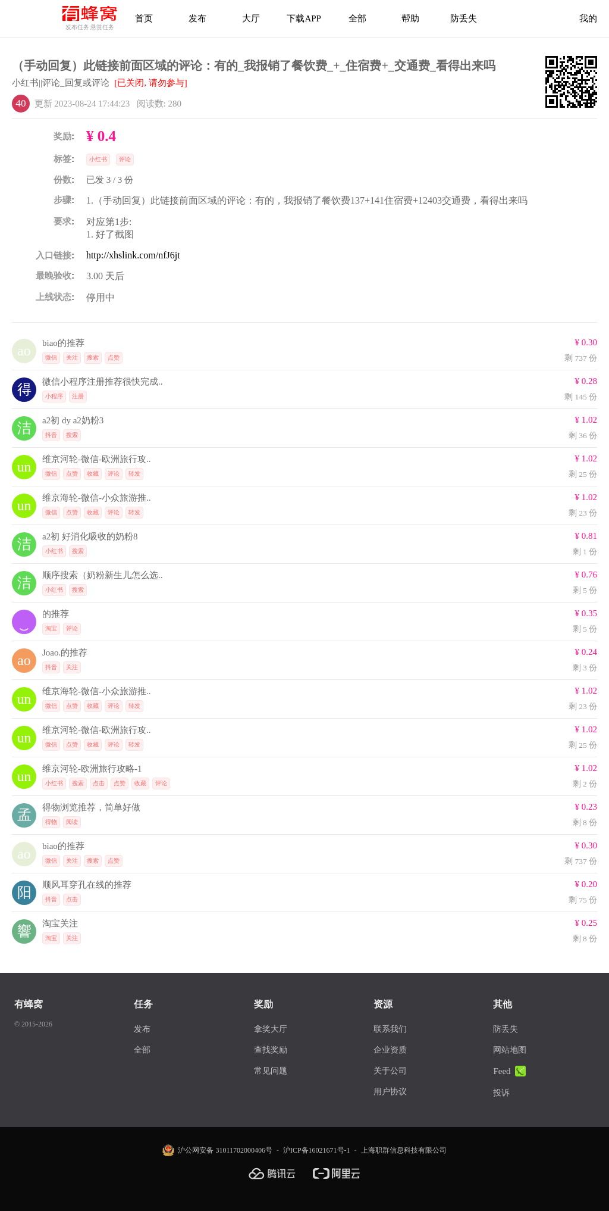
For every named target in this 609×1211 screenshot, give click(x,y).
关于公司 (390, 1070)
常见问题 (270, 1070)
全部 (142, 1049)
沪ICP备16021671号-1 (316, 1150)
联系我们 (390, 1029)
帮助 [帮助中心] (410, 18)
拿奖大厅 (270, 1029)
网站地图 (509, 1049)
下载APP (304, 18)
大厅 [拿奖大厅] (251, 18)
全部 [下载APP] (357, 18)
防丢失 (463, 18)
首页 (144, 18)
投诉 (501, 1092)
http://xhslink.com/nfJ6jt (133, 255)
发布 (197, 18)
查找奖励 (270, 1049)
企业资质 (390, 1049)
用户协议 (390, 1091)
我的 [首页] (588, 18)
